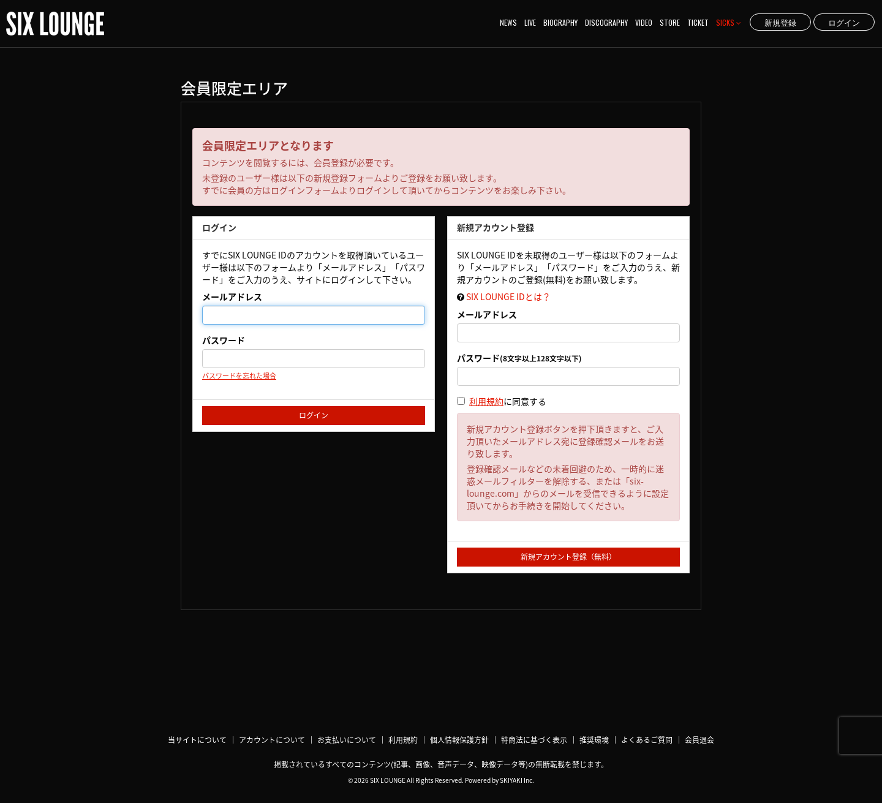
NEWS (508, 22)
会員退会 (699, 739)
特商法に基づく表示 (534, 739)
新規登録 (780, 22)
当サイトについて (197, 739)
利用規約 (486, 401)
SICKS (728, 22)
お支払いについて (346, 739)
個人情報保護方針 (459, 739)
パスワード (223, 340)
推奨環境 (594, 739)
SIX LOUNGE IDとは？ (508, 296)
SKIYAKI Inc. (517, 780)
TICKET (698, 22)
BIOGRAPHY (560, 22)
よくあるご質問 (647, 739)
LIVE (530, 22)
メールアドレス (232, 296)
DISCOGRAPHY (606, 22)
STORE (670, 22)
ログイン (844, 22)
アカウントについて (272, 739)
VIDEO (643, 22)
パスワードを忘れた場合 (239, 376)
